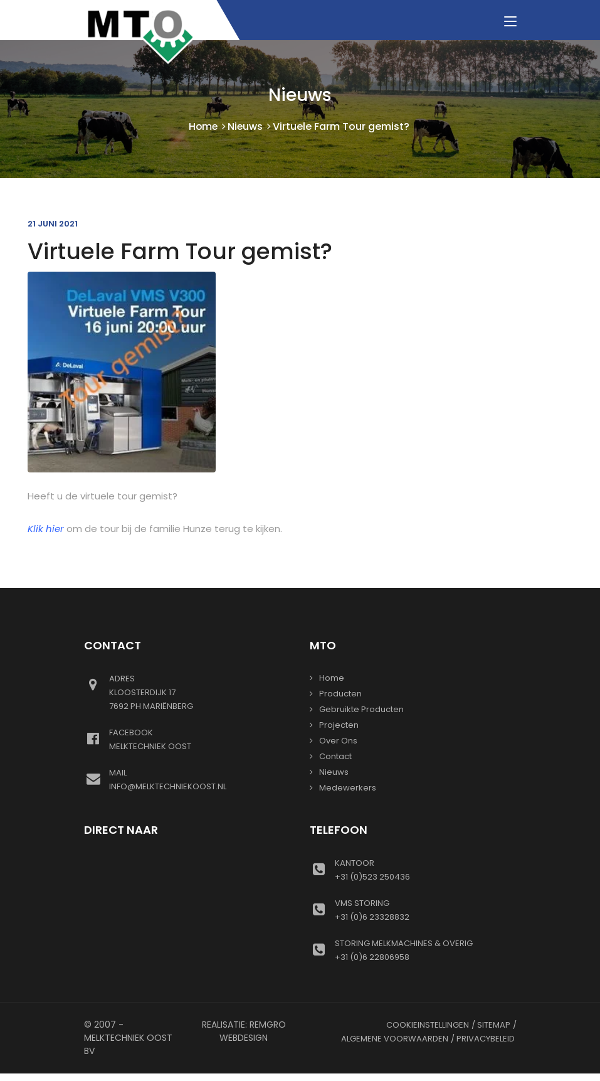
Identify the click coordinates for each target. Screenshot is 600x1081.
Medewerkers (347, 788)
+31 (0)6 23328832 (426, 910)
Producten (340, 694)
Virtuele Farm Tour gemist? (180, 252)
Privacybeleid (485, 1039)
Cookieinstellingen (427, 1025)
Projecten (339, 726)
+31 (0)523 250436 (426, 870)
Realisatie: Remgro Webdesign (244, 1032)
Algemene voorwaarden (394, 1039)
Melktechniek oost (200, 740)
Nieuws (246, 127)
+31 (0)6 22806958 (426, 950)
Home (203, 127)
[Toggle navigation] (510, 22)
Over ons (338, 741)
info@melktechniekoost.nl (200, 780)
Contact (335, 757)
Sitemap (493, 1025)
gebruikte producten (361, 710)
